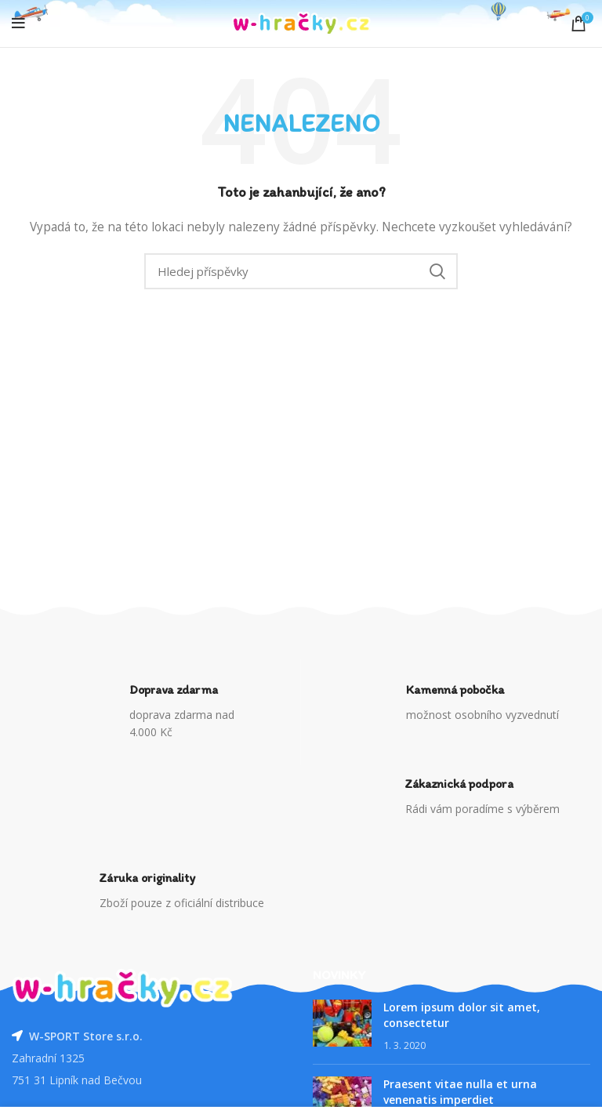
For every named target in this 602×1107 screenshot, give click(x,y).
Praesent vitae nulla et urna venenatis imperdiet (460, 1091)
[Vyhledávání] (301, 271)
